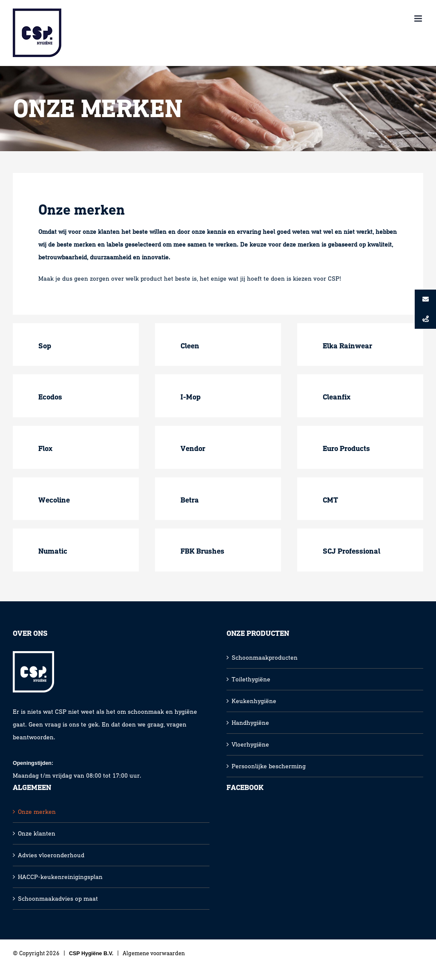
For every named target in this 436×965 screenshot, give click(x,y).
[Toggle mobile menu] (418, 18)
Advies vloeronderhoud (51, 855)
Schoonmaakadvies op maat (58, 898)
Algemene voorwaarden (154, 953)
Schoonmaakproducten (265, 657)
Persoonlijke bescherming (269, 766)
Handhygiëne (250, 723)
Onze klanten (36, 833)
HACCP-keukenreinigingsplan (60, 877)
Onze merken (37, 812)
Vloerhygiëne (250, 744)
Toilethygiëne (251, 679)
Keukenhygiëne (254, 701)
